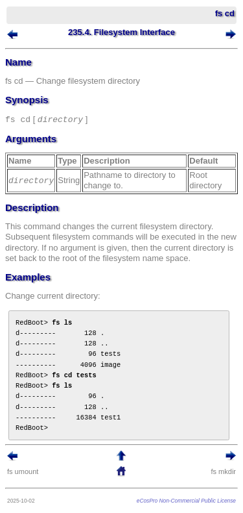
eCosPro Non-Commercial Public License (186, 500)
